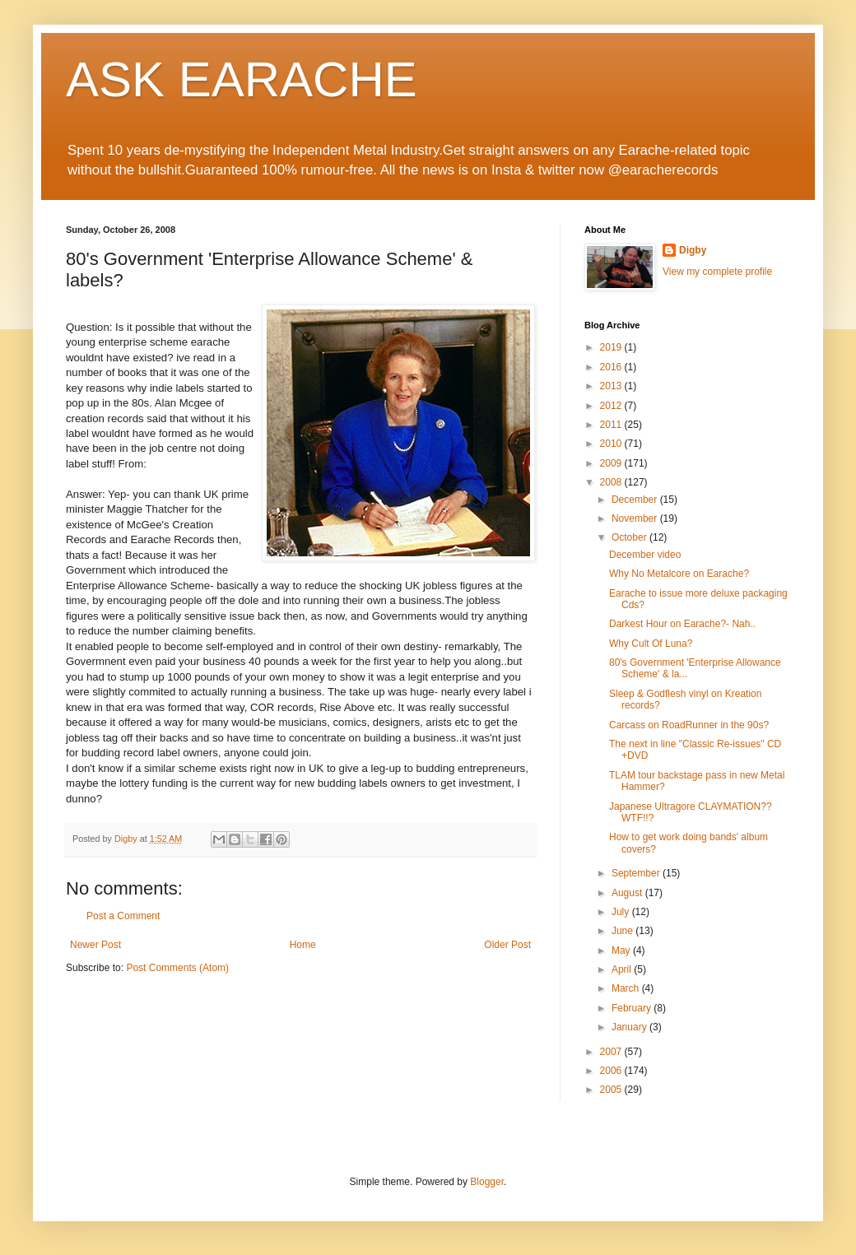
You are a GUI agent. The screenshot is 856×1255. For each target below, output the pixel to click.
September (637, 873)
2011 (612, 424)
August (628, 893)
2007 (612, 1051)
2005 (612, 1089)
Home (303, 945)
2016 (612, 367)
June (623, 931)
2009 (612, 463)
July (622, 912)
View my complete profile (717, 271)
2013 (612, 386)
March (627, 988)
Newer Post (95, 945)
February (633, 1008)
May (622, 950)
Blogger (487, 1182)
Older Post (507, 945)
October (630, 537)
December (636, 499)
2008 (612, 482)
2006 (612, 1070)
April (623, 969)
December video (645, 554)
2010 (612, 443)
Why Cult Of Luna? (650, 643)
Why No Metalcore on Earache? (679, 573)
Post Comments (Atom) (177, 968)
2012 (612, 405)
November (636, 518)
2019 (612, 347)
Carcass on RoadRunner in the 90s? (689, 725)
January (630, 1027)
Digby (692, 250)
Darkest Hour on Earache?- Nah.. (682, 624)
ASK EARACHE (241, 79)
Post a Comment (123, 916)
